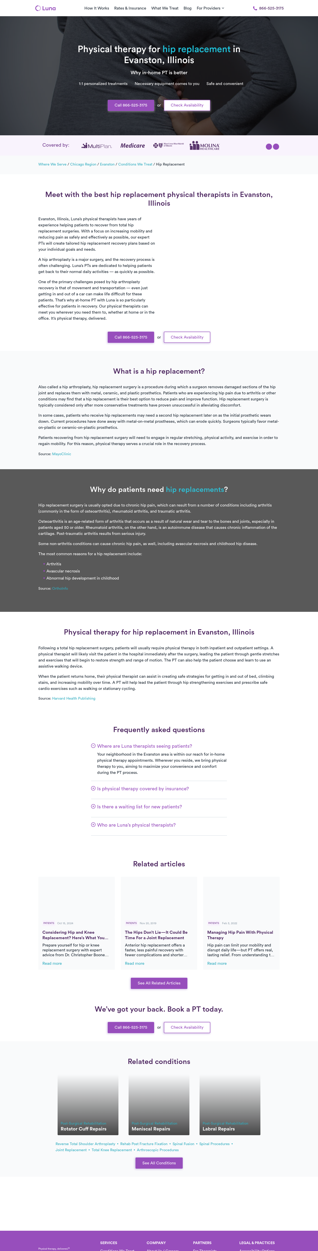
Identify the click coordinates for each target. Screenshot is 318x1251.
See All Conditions (159, 1163)
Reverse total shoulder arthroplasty (87, 1144)
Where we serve (52, 164)
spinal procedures (216, 1144)
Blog (188, 8)
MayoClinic (61, 454)
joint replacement (73, 1150)
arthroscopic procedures (158, 1150)
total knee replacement (113, 1150)
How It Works (96, 8)
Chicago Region (83, 164)
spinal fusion (185, 1144)
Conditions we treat (135, 164)
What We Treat (164, 8)
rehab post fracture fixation (145, 1144)
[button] (269, 147)
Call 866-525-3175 (131, 105)
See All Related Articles (159, 983)
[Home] (45, 8)
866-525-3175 (268, 8)
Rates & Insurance (130, 8)
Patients (48, 923)
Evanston (107, 164)
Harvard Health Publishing (73, 698)
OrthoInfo (60, 588)
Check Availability (187, 105)
